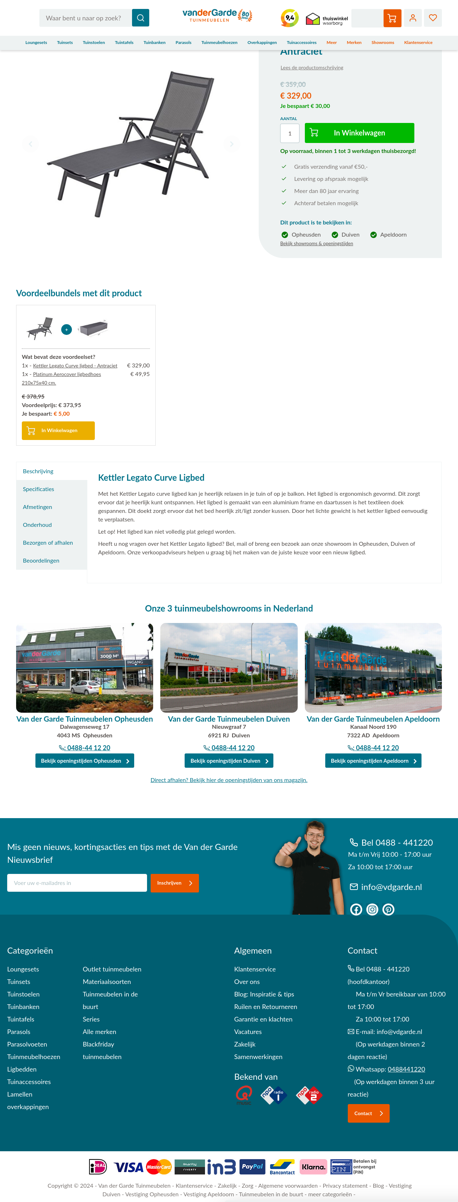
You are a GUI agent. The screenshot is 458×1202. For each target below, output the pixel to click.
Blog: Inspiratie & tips (264, 994)
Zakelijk (244, 1044)
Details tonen (36, 1188)
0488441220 (406, 1069)
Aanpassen (398, 1149)
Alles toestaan (398, 1129)
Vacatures (248, 1031)
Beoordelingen (41, 560)
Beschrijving (38, 471)
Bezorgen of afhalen (48, 542)
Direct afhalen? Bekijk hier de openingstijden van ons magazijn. (229, 779)
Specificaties (38, 488)
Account (413, 18)
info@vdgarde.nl (385, 886)
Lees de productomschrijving (312, 67)
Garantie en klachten (263, 1019)
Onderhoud (37, 524)
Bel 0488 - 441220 (390, 842)
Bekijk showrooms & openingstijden (316, 243)
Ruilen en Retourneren (265, 1006)
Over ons (247, 981)
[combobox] (94, 18)
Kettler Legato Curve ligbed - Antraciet (75, 365)
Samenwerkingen (258, 1056)
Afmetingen (37, 506)
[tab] (51, 471)
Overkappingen (262, 42)
